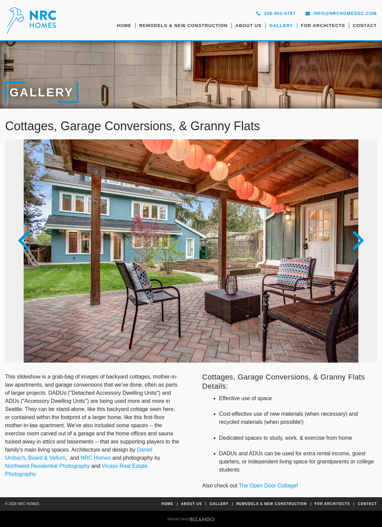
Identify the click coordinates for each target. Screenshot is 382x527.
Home (124, 25)
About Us (248, 25)
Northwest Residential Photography (47, 466)
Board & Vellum (46, 458)
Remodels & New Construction (183, 25)
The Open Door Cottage (267, 485)
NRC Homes (95, 458)
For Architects (323, 25)
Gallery (281, 25)
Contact (365, 25)
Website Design (179, 519)
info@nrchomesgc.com (345, 13)
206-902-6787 (280, 13)
